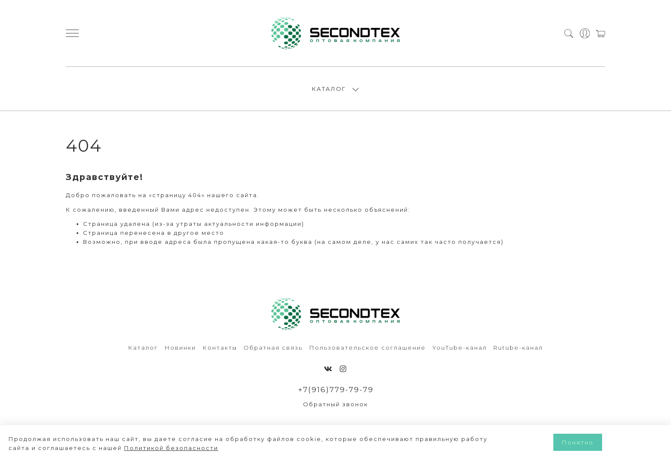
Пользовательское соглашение (367, 347)
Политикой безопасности (171, 447)
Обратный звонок (335, 404)
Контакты (219, 347)
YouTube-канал (459, 347)
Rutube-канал (518, 347)
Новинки (180, 347)
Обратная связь (273, 347)
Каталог (143, 347)
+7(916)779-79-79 (336, 389)
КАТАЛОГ (329, 88)
